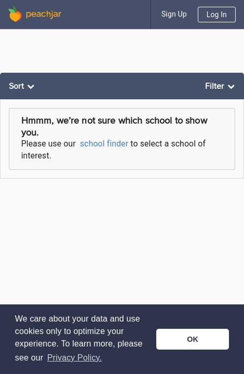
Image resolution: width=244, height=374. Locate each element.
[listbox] (23, 86)
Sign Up (174, 14)
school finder (104, 144)
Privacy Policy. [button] (74, 357)
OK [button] (192, 339)
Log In (217, 14)
